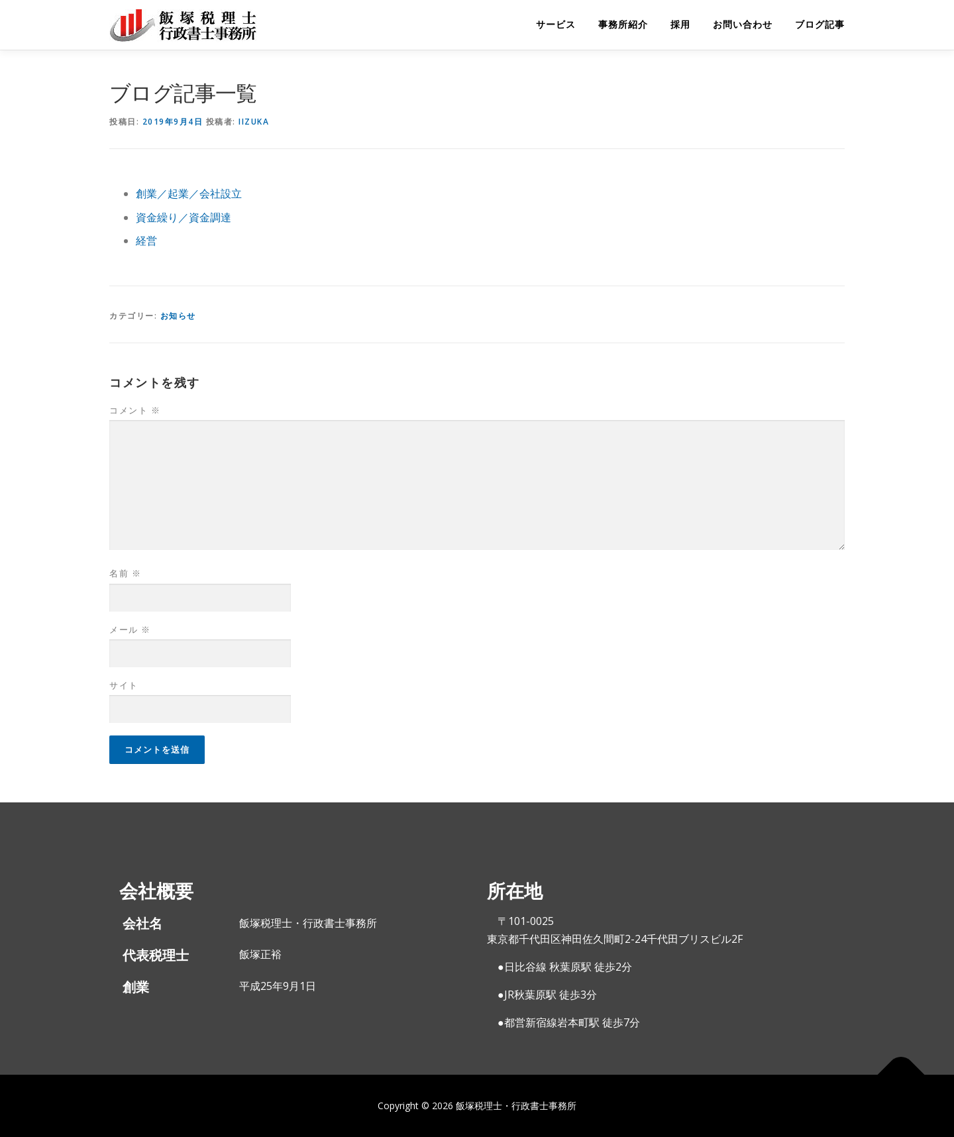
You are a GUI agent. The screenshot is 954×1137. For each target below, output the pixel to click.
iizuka (253, 121)
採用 (680, 24)
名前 (125, 573)
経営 (146, 240)
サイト (123, 685)
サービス (556, 24)
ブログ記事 (820, 24)
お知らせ (178, 315)
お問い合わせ (742, 24)
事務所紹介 (623, 24)
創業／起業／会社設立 (189, 193)
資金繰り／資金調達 (183, 217)
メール (130, 629)
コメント (134, 410)
